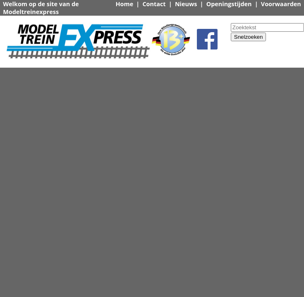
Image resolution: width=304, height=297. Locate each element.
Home (125, 4)
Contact (153, 4)
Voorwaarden (281, 4)
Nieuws (186, 4)
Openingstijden (229, 4)
